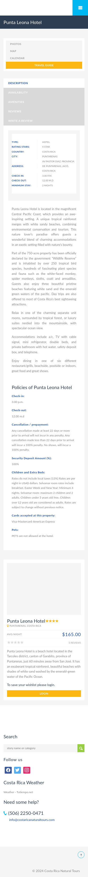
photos (15, 43)
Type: (15, 142)
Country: (18, 151)
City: (15, 156)
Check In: (18, 175)
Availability (18, 92)
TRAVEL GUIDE (44, 65)
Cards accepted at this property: (33, 515)
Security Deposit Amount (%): (32, 458)
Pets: (15, 530)
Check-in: (18, 396)
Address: (18, 166)
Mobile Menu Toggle (80, 8)
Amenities (16, 102)
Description (18, 83)
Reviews (14, 111)
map (13, 51)
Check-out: (19, 410)
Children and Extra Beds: (28, 472)
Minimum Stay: (21, 185)
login (44, 693)
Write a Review (20, 120)
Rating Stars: (21, 146)
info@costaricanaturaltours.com (32, 820)
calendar (17, 58)
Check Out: (19, 180)
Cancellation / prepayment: (30, 424)
